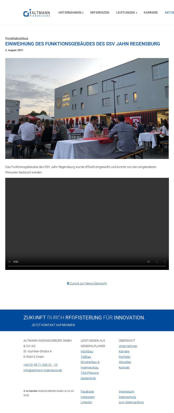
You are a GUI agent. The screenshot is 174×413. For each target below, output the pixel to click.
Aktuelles (125, 362)
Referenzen (99, 12)
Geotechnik (88, 378)
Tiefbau (86, 357)
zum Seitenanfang (131, 402)
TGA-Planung (90, 373)
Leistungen (126, 12)
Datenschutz (127, 397)
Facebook (87, 391)
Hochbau (87, 351)
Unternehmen (71, 12)
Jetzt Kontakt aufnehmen (53, 325)
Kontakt (124, 367)
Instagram (88, 397)
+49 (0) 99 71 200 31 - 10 (40, 365)
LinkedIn (86, 402)
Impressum (126, 391)
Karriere (151, 12)
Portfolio (124, 357)
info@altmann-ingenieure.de (42, 370)
